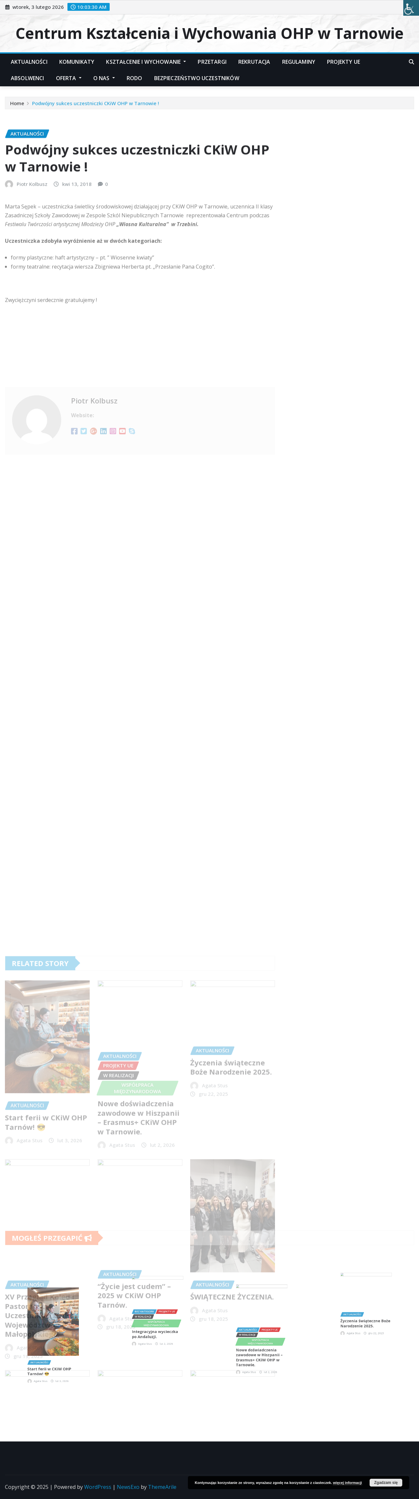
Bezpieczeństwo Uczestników (196, 78)
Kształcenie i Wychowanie (146, 61)
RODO (134, 78)
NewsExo (128, 1486)
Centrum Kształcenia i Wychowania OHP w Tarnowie (209, 33)
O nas (104, 78)
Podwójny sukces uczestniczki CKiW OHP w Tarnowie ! (95, 105)
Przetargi (212, 61)
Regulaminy (299, 61)
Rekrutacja (254, 61)
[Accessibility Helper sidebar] (411, 8)
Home (17, 105)
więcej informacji (347, 1483)
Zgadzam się (386, 1482)
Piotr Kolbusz (32, 231)
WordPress (97, 1486)
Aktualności (29, 61)
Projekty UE (343, 61)
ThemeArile (162, 1486)
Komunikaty (77, 61)
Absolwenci (27, 78)
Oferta (69, 78)
